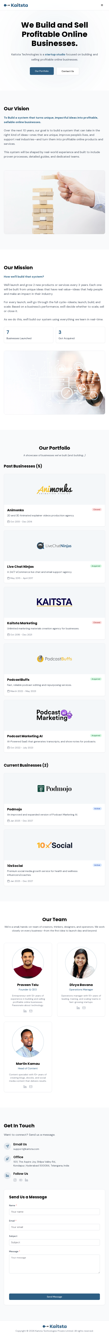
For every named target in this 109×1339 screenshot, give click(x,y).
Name (13, 1205)
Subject (13, 1236)
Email (12, 1220)
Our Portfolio (42, 71)
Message (14, 1251)
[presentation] (33, 1283)
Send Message (54, 1296)
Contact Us (68, 71)
